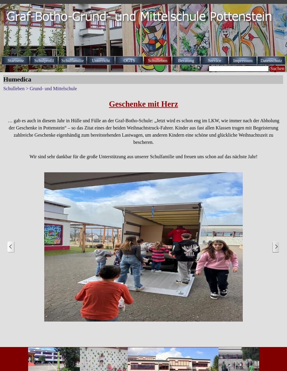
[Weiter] (276, 247)
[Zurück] (11, 247)
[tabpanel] (143, 129)
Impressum (243, 60)
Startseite (15, 60)
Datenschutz (271, 60)
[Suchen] (239, 69)
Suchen (277, 68)
